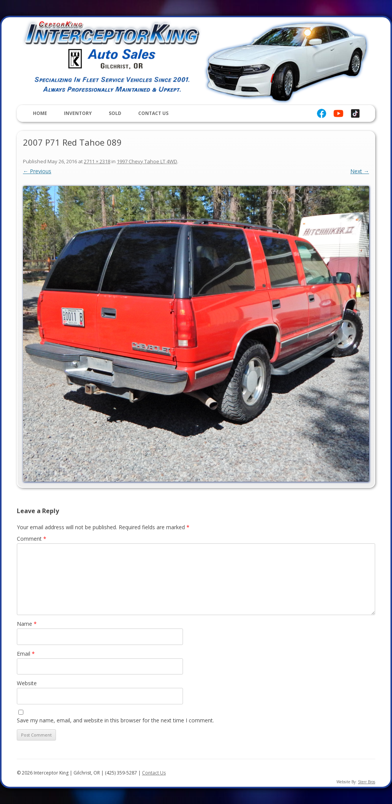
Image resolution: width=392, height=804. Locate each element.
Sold (115, 113)
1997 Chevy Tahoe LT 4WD (147, 161)
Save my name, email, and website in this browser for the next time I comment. (115, 720)
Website (27, 683)
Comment (31, 538)
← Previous (37, 171)
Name (27, 623)
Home (40, 113)
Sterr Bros (366, 781)
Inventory (78, 113)
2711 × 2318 (97, 161)
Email (26, 653)
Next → (359, 171)
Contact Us (153, 113)
